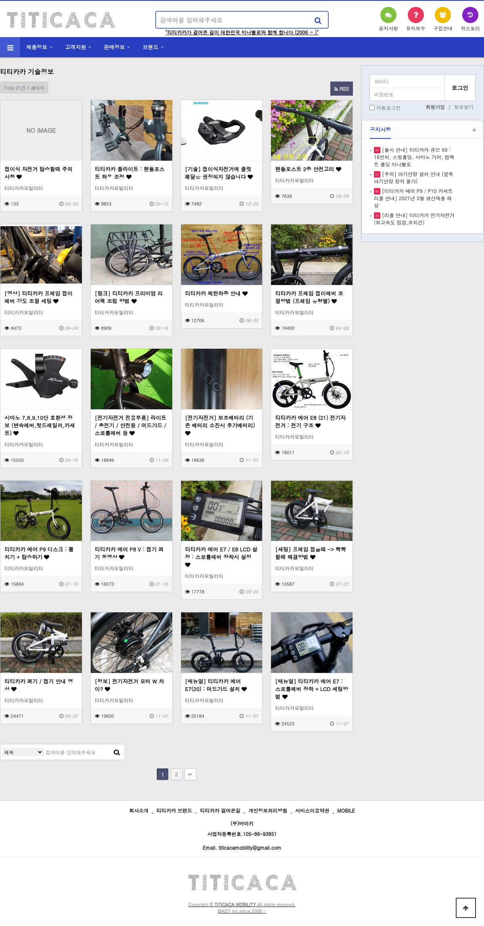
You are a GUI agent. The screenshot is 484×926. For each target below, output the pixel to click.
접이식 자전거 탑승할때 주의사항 (38, 172)
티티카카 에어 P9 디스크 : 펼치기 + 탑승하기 (39, 553)
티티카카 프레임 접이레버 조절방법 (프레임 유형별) (309, 297)
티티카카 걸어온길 (220, 810)
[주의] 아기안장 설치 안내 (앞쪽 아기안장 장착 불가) (413, 177)
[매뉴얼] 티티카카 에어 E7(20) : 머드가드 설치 (216, 685)
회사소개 (138, 810)
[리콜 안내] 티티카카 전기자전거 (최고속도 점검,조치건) (414, 219)
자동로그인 (388, 107)
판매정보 (114, 47)
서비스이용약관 (312, 810)
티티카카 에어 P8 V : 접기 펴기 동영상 (129, 553)
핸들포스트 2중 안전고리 (308, 169)
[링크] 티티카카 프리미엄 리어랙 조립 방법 (129, 297)
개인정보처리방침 (267, 810)
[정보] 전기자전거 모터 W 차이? (129, 685)
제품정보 (36, 47)
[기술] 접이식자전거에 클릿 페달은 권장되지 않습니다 (219, 172)
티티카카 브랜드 (174, 810)
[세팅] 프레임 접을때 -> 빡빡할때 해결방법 (310, 553)
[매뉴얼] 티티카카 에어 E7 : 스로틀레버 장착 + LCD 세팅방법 (311, 688)
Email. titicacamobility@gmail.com (241, 847)
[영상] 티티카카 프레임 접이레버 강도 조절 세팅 (38, 297)
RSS (341, 88)
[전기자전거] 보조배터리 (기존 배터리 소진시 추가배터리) (220, 425)
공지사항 (380, 129)
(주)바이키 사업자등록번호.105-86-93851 (242, 828)
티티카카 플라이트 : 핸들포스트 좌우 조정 (130, 172)
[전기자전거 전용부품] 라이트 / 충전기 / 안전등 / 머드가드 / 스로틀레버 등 (131, 425)
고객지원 (75, 47)
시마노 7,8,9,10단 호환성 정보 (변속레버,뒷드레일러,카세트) (39, 425)
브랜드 (151, 47)
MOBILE (346, 810)
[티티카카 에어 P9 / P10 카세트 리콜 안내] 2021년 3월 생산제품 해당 (413, 198)
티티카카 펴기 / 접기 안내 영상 (38, 685)
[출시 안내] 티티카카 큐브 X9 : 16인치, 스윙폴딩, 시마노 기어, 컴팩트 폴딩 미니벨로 (414, 157)
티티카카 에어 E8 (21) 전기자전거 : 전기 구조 (310, 421)
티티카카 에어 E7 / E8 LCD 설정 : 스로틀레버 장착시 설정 (221, 556)
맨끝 (190, 774)
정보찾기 (464, 106)
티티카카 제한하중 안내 (216, 293)
